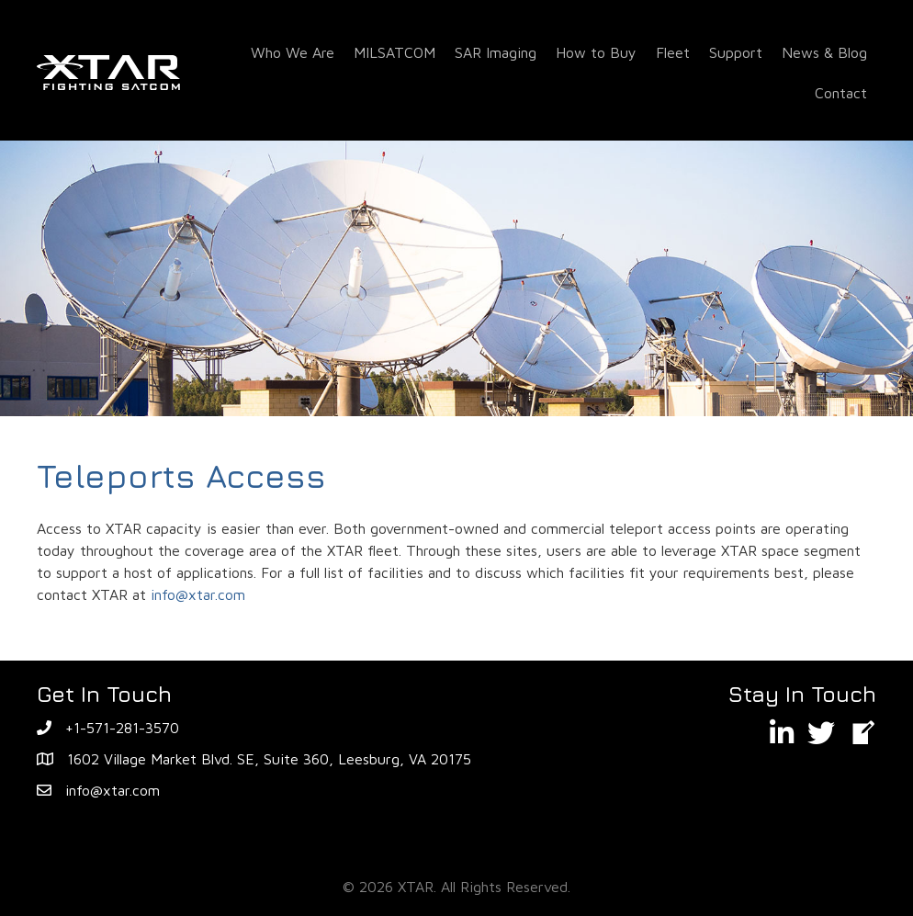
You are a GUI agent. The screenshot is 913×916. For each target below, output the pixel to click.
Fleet (673, 52)
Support (735, 52)
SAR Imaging (495, 52)
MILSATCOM (394, 52)
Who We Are (292, 52)
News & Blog (824, 52)
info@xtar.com (198, 594)
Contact (841, 93)
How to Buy (596, 52)
